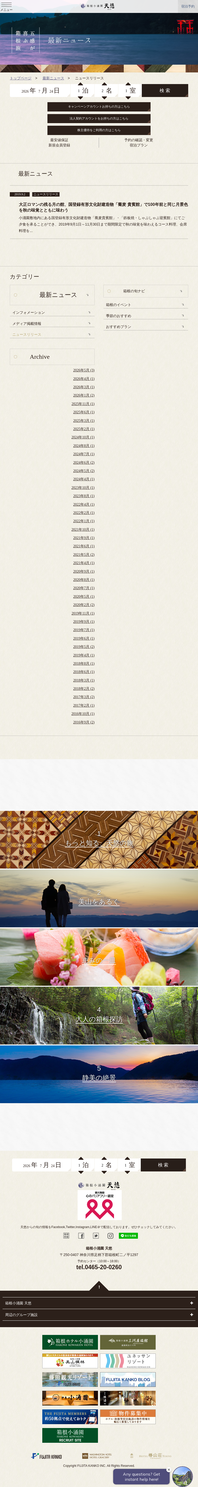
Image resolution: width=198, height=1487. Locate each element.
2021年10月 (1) (83, 530)
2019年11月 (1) (82, 613)
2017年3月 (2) (84, 697)
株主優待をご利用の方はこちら (99, 130)
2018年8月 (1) (84, 664)
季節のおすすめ (118, 316)
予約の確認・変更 (138, 140)
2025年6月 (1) (84, 412)
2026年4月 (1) (84, 379)
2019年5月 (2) (84, 647)
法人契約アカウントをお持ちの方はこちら (99, 118)
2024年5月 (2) (84, 471)
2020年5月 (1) (84, 597)
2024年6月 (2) (84, 463)
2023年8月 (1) (84, 496)
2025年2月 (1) (84, 429)
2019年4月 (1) (84, 655)
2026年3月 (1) (84, 387)
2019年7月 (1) (84, 630)
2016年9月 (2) (84, 722)
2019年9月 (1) (84, 622)
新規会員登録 (59, 145)
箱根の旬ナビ (134, 291)
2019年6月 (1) (84, 638)
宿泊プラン (139, 145)
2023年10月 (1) (83, 488)
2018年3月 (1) (84, 680)
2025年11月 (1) (82, 404)
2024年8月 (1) (84, 446)
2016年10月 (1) (83, 714)
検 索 (165, 90)
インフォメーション (28, 313)
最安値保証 (59, 140)
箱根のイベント (118, 305)
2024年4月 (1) (84, 479)
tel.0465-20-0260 (99, 1267)
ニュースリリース (26, 335)
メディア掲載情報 (26, 324)
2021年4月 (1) (84, 563)
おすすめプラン (118, 327)
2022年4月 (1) (84, 504)
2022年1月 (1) (84, 521)
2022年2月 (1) (84, 513)
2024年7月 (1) (84, 454)
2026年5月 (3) (84, 370)
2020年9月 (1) (84, 571)
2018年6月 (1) (84, 672)
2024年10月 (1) (83, 437)
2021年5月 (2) (84, 555)
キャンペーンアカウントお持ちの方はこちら (99, 106)
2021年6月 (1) (84, 546)
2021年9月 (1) (84, 538)
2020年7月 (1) (84, 588)
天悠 (97, 6)
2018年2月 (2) (84, 689)
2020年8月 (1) (84, 580)
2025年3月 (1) (84, 421)
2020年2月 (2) (84, 605)
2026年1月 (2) (84, 395)
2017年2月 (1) (84, 705)
